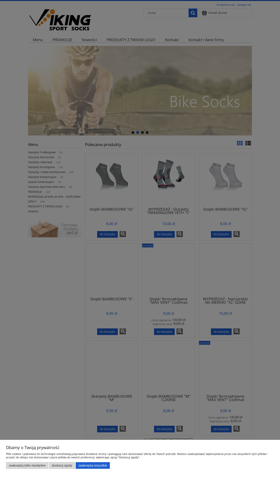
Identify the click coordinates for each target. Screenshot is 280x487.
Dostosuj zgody (62, 465)
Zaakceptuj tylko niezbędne (27, 465)
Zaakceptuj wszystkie (93, 465)
